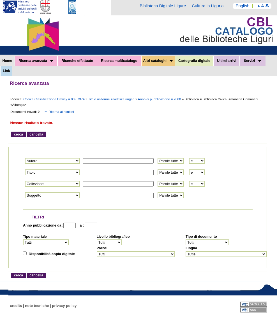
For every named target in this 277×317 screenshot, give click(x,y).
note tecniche (37, 306)
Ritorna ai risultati (58, 111)
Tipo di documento (201, 237)
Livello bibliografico (113, 237)
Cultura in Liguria (207, 5)
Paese (102, 248)
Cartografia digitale (194, 61)
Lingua (191, 248)
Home (7, 61)
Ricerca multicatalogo (119, 61)
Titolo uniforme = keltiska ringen (111, 99)
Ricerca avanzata (36, 61)
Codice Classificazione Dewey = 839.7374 (54, 99)
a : (81, 225)
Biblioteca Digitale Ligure (163, 5)
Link (6, 71)
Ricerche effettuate (77, 61)
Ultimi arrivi (226, 61)
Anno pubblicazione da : (43, 225)
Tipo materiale (35, 237)
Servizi (253, 61)
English (242, 5)
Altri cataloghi (158, 61)
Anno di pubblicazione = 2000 (160, 99)
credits (16, 306)
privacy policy (64, 306)
